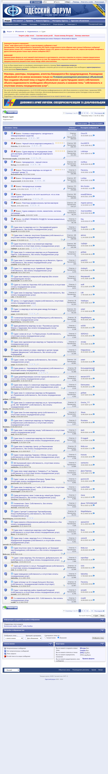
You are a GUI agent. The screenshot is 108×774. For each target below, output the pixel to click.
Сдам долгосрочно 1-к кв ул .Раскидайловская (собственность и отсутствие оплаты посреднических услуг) (37, 567)
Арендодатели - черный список (34, 162)
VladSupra (14, 306)
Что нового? (18, 21)
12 (75, 402)
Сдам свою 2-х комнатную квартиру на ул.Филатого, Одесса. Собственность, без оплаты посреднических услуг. (37, 261)
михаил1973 (15, 381)
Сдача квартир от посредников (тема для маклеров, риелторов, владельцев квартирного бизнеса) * (32, 154)
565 (75, 143)
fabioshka (14, 578)
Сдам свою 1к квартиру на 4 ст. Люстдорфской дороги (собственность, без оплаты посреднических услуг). (34, 228)
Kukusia (14, 459)
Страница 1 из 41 (71, 113)
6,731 (74, 135)
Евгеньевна (15, 389)
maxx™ (20, 626)
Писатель (14, 586)
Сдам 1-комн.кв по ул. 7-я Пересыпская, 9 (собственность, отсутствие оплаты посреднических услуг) (36, 335)
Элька (13, 416)
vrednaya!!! (15, 199)
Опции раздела (82, 123)
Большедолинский (18, 373)
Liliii (12, 297)
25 (44, 181)
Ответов (72, 128)
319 (75, 162)
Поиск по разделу (97, 123)
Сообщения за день (11, 24)
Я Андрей (14, 442)
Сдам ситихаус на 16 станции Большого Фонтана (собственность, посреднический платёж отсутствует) (32, 583)
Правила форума (88, 659)
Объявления (19, 31)
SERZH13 (14, 338)
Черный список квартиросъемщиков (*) (38, 144)
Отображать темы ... (11, 635)
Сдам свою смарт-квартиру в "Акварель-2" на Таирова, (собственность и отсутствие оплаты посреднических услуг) (35, 472)
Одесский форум (50, 679)
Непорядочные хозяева (31, 186)
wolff (12, 289)
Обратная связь (64, 670)
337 (38, 138)
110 (75, 359)
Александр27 (15, 491)
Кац (12, 221)
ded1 (12, 434)
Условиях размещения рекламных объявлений (78, 76)
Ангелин (14, 507)
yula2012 (14, 264)
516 (75, 151)
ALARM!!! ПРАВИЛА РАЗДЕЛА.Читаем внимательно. (43, 219)
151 (75, 309)
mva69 (13, 602)
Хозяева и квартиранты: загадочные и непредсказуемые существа (32, 135)
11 (87, 113)
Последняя (100, 113)
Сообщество (44, 24)
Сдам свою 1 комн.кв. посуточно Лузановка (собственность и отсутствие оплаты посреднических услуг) (37, 236)
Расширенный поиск (96, 24)
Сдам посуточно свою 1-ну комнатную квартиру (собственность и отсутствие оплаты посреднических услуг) (35, 245)
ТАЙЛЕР (14, 249)
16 (39, 164)
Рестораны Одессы (60, 21)
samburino (14, 467)
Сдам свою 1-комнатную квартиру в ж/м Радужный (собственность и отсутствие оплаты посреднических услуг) (35, 531)
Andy (24, 626)
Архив (94, 670)
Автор (15, 128)
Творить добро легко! (26, 36)
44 (75, 511)
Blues (13, 534)
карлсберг (14, 562)
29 (40, 146)
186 (75, 235)
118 (75, 203)
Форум (7, 21)
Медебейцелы (16, 322)
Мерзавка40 (15, 281)
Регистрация (99, 2)
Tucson (13, 206)
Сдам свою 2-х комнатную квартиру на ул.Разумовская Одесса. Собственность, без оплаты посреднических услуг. (35, 253)
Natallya (30, 626)
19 (39, 189)
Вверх (102, 616)
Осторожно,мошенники (31, 178)
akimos (13, 240)
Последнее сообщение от (90, 128)
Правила (29, 21)
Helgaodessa (7, 356)
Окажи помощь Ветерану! (63, 36)
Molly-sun (14, 451)
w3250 (13, 330)
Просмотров (72, 130)
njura (13, 138)
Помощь (76, 2)
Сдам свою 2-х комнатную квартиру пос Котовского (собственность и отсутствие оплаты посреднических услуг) (35, 439)
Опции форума (58, 24)
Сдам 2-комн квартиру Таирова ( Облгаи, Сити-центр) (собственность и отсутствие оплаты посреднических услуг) (35, 456)
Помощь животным (82, 36)
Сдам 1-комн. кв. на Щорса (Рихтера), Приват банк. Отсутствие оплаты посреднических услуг (33, 480)
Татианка (14, 499)
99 (75, 368)
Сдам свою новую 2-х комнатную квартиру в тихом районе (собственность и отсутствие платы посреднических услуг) (36, 386)
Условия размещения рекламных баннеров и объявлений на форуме (54, 38)
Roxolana (6, 427)
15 (40, 248)
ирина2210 (15, 526)
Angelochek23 (16, 181)
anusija (13, 346)
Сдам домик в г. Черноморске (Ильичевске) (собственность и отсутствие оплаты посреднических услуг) (37, 369)
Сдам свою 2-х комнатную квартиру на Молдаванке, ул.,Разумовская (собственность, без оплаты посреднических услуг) (36, 395)
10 (39, 240)
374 (75, 186)
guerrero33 (15, 483)
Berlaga (13, 165)
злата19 (5, 544)
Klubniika (14, 146)
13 (75, 566)
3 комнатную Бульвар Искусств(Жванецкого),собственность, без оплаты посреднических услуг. (37, 319)
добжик (13, 256)
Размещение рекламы (81, 670)
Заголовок (8, 128)
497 (75, 178)
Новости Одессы (42, 21)
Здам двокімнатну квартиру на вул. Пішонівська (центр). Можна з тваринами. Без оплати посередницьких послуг (35, 327)
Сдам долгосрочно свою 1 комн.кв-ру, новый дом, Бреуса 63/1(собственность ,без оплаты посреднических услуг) (35, 496)
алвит (13, 314)
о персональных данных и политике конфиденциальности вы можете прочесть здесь (41, 96)
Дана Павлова (16, 475)
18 (75, 317)
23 (75, 446)
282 (75, 243)
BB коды (83, 648)
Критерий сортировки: (33, 635)
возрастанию (50, 638)
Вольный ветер (16, 174)
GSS (12, 570)
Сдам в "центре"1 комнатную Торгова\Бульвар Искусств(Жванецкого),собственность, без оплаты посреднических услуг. (31, 514)
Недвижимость (32, 31)
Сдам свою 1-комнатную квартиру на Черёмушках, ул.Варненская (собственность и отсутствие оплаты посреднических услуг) (33, 423)
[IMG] (82, 653)
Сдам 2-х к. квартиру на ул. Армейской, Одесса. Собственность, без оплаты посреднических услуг (32, 269)
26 (40, 158)
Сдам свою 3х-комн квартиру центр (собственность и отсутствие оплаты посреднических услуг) (34, 413)
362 (75, 194)
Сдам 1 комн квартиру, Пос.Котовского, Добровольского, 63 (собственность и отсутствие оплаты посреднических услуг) (36, 559)
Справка (24, 24)
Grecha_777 (7, 409)
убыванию (62, 638)
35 (75, 300)
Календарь (33, 24)
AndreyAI (14, 272)
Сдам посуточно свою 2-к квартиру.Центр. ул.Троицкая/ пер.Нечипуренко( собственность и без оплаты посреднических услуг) (37, 550)
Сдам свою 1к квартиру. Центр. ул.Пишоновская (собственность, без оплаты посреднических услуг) (32, 447)
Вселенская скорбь (10, 158)
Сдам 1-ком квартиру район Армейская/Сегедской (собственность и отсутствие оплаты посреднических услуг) (35, 591)
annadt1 (14, 594)
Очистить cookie (87, 2)
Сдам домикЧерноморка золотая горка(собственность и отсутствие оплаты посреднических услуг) (35, 378)
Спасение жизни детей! (44, 36)
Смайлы (83, 650)
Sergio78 (14, 231)
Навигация (71, 24)
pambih (13, 189)
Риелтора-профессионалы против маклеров (40, 203)
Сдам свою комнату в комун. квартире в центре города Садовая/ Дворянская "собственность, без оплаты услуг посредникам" (34, 352)
